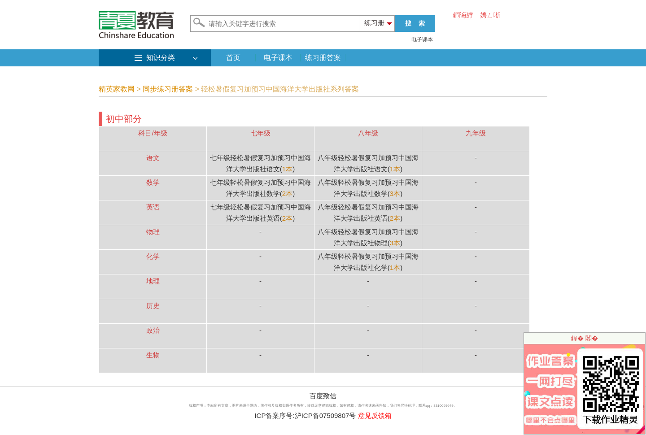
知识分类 (160, 57)
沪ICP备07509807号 (325, 415)
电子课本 (422, 39)
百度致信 (323, 396)
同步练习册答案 (168, 89)
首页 (233, 57)
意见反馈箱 (375, 415)
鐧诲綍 (463, 15)
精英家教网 (117, 89)
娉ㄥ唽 (490, 15)
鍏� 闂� (584, 338)
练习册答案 (323, 57)
